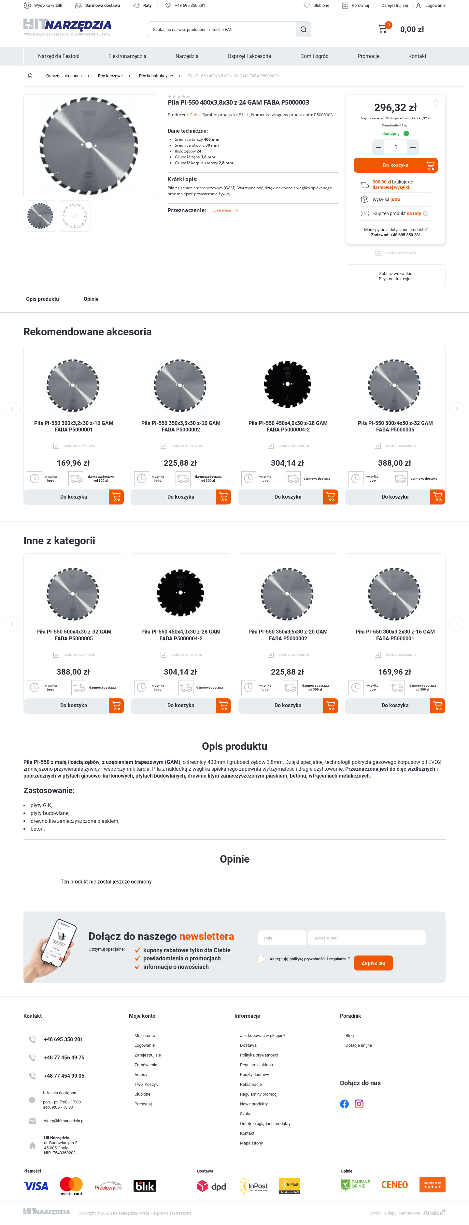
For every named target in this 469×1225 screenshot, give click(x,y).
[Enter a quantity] (395, 147)
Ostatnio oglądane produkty (265, 1123)
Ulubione (142, 1094)
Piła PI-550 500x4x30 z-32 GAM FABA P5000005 (395, 426)
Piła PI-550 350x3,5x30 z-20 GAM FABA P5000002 (180, 426)
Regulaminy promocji (259, 1094)
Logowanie (435, 5)
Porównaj (360, 5)
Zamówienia (146, 1064)
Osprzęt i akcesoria (249, 56)
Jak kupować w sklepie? (262, 1035)
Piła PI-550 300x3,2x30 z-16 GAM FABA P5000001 (73, 426)
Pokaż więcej (222, 210)
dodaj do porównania (400, 252)
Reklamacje (251, 1084)
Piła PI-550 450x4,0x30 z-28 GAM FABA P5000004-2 (288, 426)
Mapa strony (251, 1143)
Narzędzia (187, 56)
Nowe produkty (254, 1103)
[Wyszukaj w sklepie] (221, 29)
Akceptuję (279, 958)
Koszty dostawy (254, 1074)
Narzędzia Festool (58, 56)
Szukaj (303, 29)
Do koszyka (395, 165)
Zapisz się (373, 963)
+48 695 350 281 (190, 5)
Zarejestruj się (395, 5)
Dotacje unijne (359, 1045)
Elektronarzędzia (127, 56)
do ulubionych (437, 103)
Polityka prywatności (259, 1055)
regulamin (338, 959)
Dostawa (248, 1045)
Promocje (368, 56)
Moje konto (145, 1035)
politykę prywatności (307, 959)
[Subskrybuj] (282, 937)
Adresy (141, 1074)
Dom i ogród (314, 56)
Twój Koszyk (146, 1084)
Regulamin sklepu (256, 1064)
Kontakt (417, 56)
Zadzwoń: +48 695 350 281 (396, 234)
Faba (195, 115)
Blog (350, 1035)
